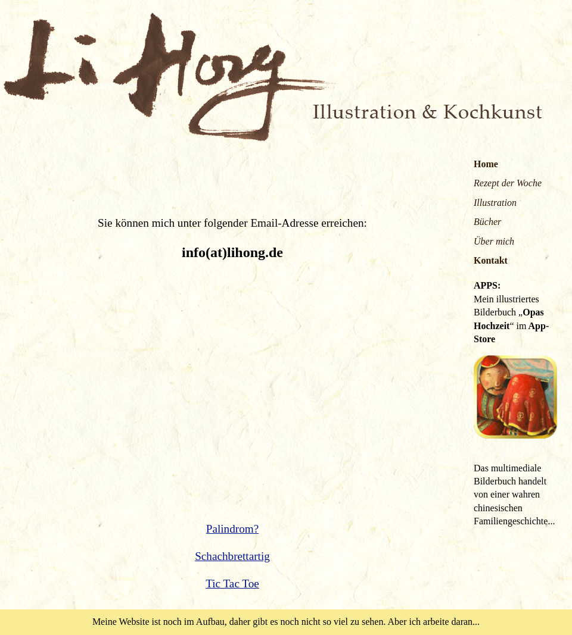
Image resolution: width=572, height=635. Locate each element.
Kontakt (491, 260)
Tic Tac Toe (232, 583)
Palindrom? (232, 529)
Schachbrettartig (232, 556)
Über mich (494, 241)
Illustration (495, 203)
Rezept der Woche (508, 183)
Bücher (487, 222)
